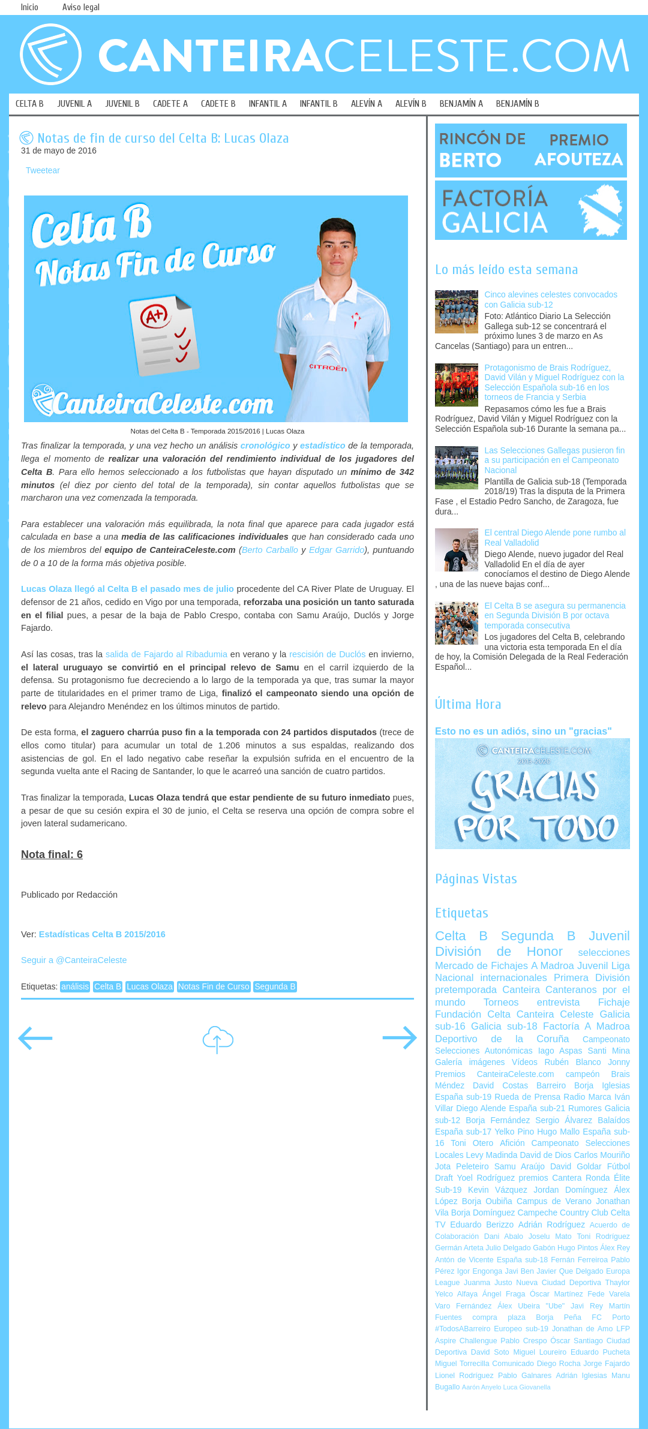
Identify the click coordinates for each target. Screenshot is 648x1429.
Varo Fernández (463, 1306)
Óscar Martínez (556, 1294)
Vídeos (525, 1062)
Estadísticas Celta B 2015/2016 (102, 934)
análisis (75, 986)
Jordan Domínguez (570, 1190)
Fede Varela (608, 1294)
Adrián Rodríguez (551, 1224)
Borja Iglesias (602, 1085)
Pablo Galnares (524, 1375)
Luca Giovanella (527, 1387)
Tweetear (43, 170)
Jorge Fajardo (606, 1363)
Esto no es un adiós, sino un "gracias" (523, 731)
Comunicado (513, 1363)
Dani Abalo (503, 1236)
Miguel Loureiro (539, 1352)
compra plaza (499, 1317)
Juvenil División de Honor (532, 943)
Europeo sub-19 (521, 1329)
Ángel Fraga (504, 1294)
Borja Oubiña (487, 1201)
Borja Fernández (498, 1120)
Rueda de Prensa (527, 1097)
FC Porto (611, 1317)
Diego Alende (481, 1108)
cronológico (265, 445)
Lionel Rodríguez (464, 1375)
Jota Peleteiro (462, 1166)
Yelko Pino (514, 1131)
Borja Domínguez (483, 1212)
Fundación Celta (473, 1014)
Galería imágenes (470, 1062)
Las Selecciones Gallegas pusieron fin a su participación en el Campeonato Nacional (555, 460)
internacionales (514, 977)
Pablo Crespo (523, 1341)
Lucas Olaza (150, 986)
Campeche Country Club (562, 1212)
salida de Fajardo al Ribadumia (166, 654)
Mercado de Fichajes (481, 965)
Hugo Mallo (558, 1131)
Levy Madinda (491, 1155)
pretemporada (466, 989)
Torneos (501, 1002)
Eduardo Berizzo (482, 1224)
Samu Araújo (519, 1166)
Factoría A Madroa (586, 1026)
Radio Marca (587, 1097)
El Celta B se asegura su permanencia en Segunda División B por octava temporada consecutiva (555, 615)
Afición (512, 1143)
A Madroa (552, 965)
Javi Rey (587, 1306)
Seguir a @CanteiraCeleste (74, 960)
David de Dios (545, 1155)
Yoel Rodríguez (486, 1178)
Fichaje (614, 1002)
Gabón (544, 1248)
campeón (583, 1074)
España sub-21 (537, 1108)
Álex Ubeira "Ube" (531, 1306)
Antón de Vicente (464, 1260)
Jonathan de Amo (582, 1329)
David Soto (490, 1352)
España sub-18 (522, 1260)
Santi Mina (608, 1050)
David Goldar (576, 1166)
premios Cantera (550, 1178)
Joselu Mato (550, 1236)
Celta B (107, 986)
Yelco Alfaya (456, 1294)
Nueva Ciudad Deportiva (558, 1282)
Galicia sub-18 (504, 1026)
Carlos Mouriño (602, 1155)
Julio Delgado (507, 1248)
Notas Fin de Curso (214, 986)
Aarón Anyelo (482, 1387)
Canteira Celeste (555, 1014)
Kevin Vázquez (497, 1190)
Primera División (592, 977)
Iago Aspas (560, 1050)
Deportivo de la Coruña (502, 1039)
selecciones (604, 952)
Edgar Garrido (336, 550)
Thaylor (617, 1282)
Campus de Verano (554, 1201)
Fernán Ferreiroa (579, 1260)
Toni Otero (472, 1143)
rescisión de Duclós (327, 654)
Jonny (619, 1062)
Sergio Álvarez (563, 1120)
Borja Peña (558, 1317)
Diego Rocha (559, 1363)
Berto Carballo (270, 550)
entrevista (558, 1002)
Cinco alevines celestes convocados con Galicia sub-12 (551, 299)
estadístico (323, 445)
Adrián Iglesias (581, 1375)
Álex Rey (615, 1248)
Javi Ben (519, 1271)
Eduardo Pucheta (600, 1352)
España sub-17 (463, 1131)
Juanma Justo (488, 1282)
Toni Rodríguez (603, 1236)
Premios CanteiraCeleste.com (494, 1074)
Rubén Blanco (572, 1062)
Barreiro (551, 1085)
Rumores (585, 1108)
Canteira (521, 989)
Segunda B (274, 986)
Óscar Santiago (576, 1341)
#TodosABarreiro (462, 1329)
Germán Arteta (459, 1248)
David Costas (500, 1085)
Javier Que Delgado (569, 1271)
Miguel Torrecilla (462, 1363)
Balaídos (614, 1120)
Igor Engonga (479, 1271)
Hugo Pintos (577, 1248)
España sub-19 (463, 1097)
